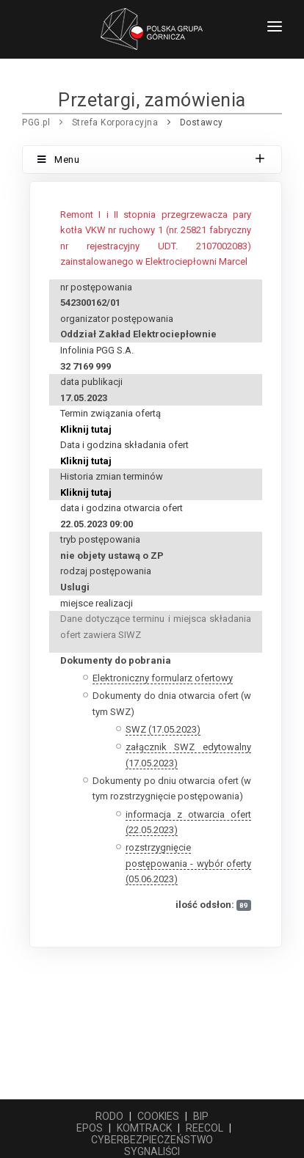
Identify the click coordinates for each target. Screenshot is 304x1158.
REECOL (204, 1128)
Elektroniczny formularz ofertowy (163, 678)
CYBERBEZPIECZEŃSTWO (152, 1140)
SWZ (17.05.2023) (163, 729)
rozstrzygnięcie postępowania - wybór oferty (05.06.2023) (188, 863)
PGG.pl (36, 122)
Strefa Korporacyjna (115, 122)
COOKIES (158, 1116)
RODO (109, 1116)
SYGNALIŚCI (152, 1151)
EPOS (89, 1128)
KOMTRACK (144, 1128)
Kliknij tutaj (86, 429)
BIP (201, 1116)
